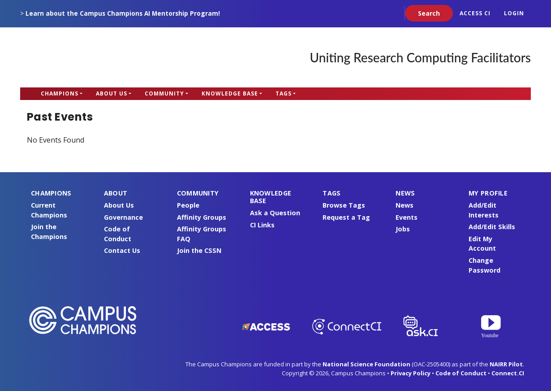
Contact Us (122, 250)
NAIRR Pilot (506, 364)
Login (514, 13)
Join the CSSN (199, 250)
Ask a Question (275, 213)
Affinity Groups (201, 217)
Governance (123, 217)
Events (407, 217)
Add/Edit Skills (492, 226)
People (188, 205)
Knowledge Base (230, 93)
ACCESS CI (475, 13)
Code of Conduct (460, 373)
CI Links (262, 225)
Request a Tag (346, 217)
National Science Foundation (366, 364)
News (404, 205)
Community (164, 93)
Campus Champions (76, 57)
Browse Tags (344, 205)
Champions (59, 93)
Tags (284, 93)
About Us (111, 93)
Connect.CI (507, 373)
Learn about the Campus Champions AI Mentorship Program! (123, 13)
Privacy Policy (410, 373)
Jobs (403, 229)
